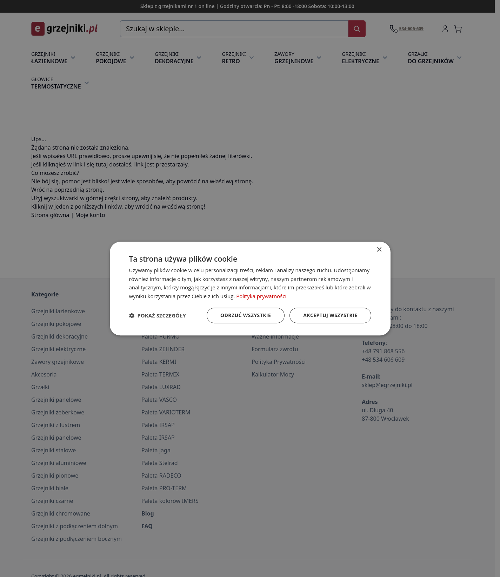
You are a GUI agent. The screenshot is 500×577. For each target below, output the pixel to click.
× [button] (379, 250)
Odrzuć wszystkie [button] (245, 315)
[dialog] (250, 288)
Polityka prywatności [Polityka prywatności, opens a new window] (261, 296)
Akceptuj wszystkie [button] (330, 315)
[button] (157, 315)
